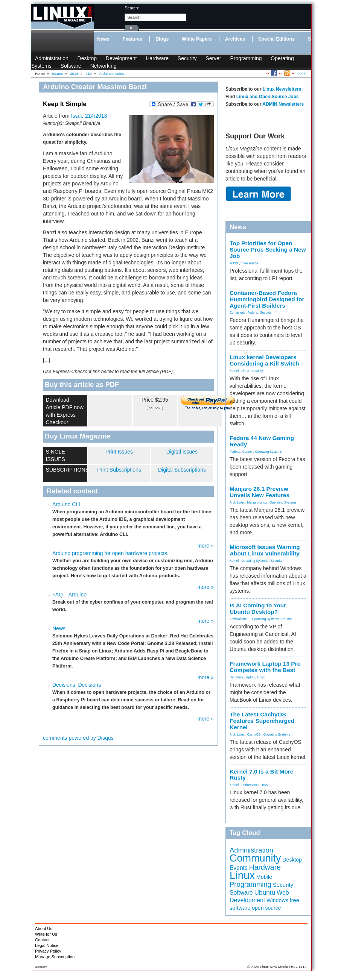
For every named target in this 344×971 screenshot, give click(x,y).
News (103, 39)
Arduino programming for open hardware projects (109, 553)
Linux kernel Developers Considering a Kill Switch (264, 360)
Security (187, 58)
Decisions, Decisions (76, 685)
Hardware (157, 58)
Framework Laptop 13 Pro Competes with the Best (265, 666)
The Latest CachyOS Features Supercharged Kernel (262, 720)
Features (133, 39)
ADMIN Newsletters (283, 104)
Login (301, 73)
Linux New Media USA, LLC (283, 967)
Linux (245, 371)
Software (71, 66)
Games (247, 452)
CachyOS (254, 734)
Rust (265, 785)
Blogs (162, 39)
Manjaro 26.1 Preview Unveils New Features (259, 492)
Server (213, 58)
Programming (246, 58)
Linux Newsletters (282, 89)
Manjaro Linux (257, 502)
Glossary (41, 966)
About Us (43, 928)
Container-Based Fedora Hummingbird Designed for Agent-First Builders (267, 299)
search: (132, 8)
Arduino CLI (66, 504)
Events (239, 868)
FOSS (234, 263)
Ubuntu (287, 619)
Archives (235, 39)
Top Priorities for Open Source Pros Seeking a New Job (268, 249)
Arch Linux (237, 502)
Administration (51, 58)
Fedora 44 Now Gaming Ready (262, 441)
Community (255, 858)
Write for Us (46, 934)
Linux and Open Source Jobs (267, 96)
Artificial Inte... (240, 619)
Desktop (87, 58)
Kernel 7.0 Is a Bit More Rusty (261, 774)
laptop (250, 677)
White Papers (197, 39)
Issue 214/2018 (89, 116)
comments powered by (78, 738)
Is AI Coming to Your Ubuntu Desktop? (258, 608)
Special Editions (276, 39)
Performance (250, 785)
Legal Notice (46, 945)
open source (249, 263)
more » (205, 546)
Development (121, 58)
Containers (237, 312)
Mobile (264, 877)
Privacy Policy (48, 951)
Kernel (234, 371)
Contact (42, 940)
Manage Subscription (55, 956)
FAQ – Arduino (69, 595)
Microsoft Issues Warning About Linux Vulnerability (265, 550)
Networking (103, 66)
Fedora (253, 312)
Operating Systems (268, 452)
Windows (277, 900)
